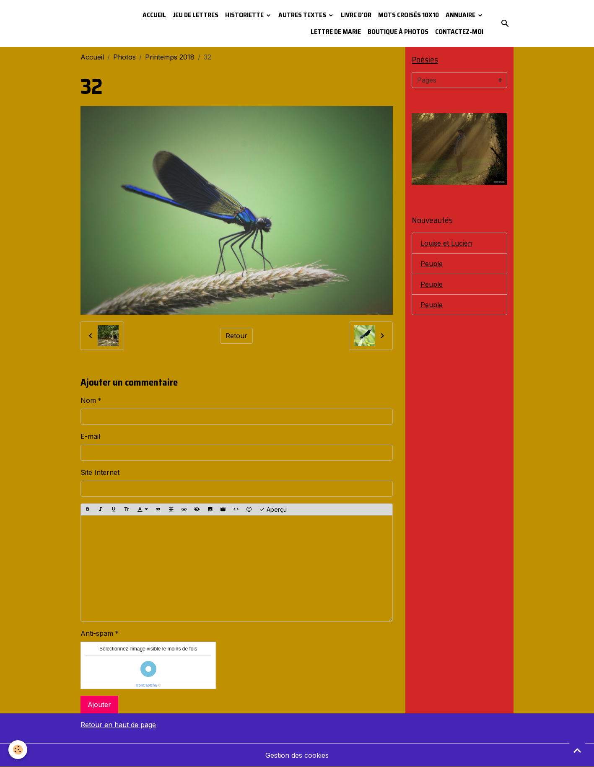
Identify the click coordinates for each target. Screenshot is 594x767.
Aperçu (273, 509)
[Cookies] (17, 749)
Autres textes (302, 15)
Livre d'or (356, 15)
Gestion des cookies (297, 755)
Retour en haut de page (118, 724)
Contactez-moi (459, 31)
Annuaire (461, 15)
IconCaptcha (146, 685)
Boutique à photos (398, 31)
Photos (124, 57)
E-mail (90, 436)
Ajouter (99, 704)
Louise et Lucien (446, 243)
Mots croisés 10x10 (408, 15)
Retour (236, 336)
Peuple (431, 263)
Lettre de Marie (336, 31)
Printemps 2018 (170, 57)
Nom (88, 400)
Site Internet (99, 472)
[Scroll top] (577, 750)
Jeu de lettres (195, 15)
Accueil (154, 15)
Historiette (245, 15)
